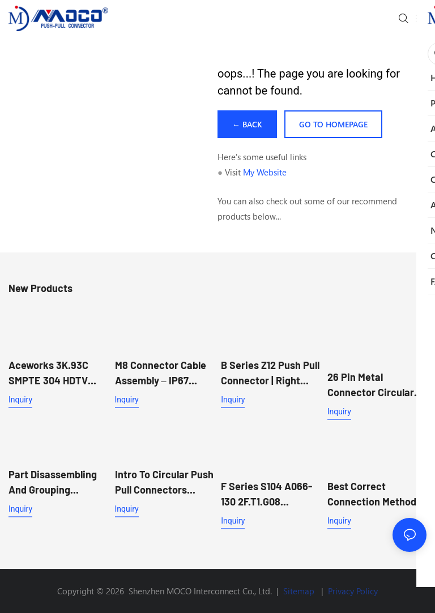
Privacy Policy (353, 591)
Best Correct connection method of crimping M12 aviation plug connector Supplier (371, 494)
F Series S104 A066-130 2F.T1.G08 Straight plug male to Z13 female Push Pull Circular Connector (269, 494)
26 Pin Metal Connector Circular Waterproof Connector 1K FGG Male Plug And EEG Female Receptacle (371, 385)
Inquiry (20, 399)
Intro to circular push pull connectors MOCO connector (164, 483)
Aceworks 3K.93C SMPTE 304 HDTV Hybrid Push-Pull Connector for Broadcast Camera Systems (51, 373)
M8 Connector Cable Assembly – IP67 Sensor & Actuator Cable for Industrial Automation (160, 373)
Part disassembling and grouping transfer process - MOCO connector (52, 483)
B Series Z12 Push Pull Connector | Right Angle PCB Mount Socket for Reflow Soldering (270, 373)
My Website (265, 172)
